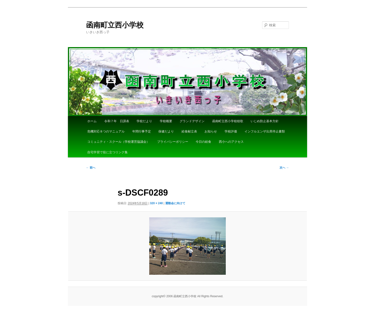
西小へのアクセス (231, 141)
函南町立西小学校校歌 (227, 121)
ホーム (92, 121)
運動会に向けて (175, 203)
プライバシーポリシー (172, 141)
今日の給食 (203, 141)
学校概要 (166, 121)
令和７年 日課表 (116, 121)
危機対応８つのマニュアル (106, 131)
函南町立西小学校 (114, 25)
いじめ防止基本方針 (265, 121)
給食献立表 (189, 131)
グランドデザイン (192, 121)
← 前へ (90, 167)
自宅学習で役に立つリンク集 (107, 152)
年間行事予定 (141, 131)
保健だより (166, 131)
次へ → (284, 167)
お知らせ (210, 131)
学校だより (144, 121)
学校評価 (231, 131)
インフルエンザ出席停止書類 (264, 131)
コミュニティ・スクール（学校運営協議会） (118, 141)
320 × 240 (156, 203)
